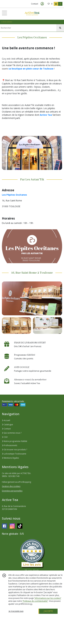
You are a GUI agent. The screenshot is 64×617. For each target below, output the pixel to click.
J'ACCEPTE (48, 611)
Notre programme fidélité (14, 441)
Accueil (6, 420)
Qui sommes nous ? (11, 432)
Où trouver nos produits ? (14, 449)
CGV (5, 437)
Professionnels (9, 445)
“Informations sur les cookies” (47, 598)
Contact (34, 3)
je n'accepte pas (16, 611)
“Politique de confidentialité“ (35, 601)
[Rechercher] (60, 28)
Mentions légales (10, 458)
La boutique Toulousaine (14, 453)
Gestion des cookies (11, 486)
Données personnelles (12, 490)
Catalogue (7, 424)
